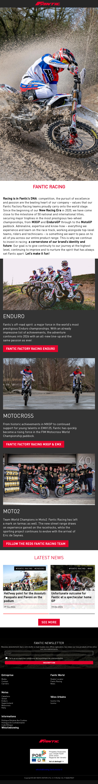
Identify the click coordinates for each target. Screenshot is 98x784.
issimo (53, 707)
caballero (6, 700)
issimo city (55, 705)
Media (4, 683)
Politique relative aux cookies (14, 724)
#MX (90, 568)
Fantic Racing (56, 685)
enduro (5, 705)
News (53, 687)
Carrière (5, 687)
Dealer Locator (57, 683)
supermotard (7, 707)
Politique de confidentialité (13, 726)
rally (4, 711)
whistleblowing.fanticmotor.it (49, 773)
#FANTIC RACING (24, 568)
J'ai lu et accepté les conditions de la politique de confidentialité (35, 662)
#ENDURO (39, 568)
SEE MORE (49, 624)
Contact (5, 685)
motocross (6, 709)
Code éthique (7, 729)
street (4, 702)
